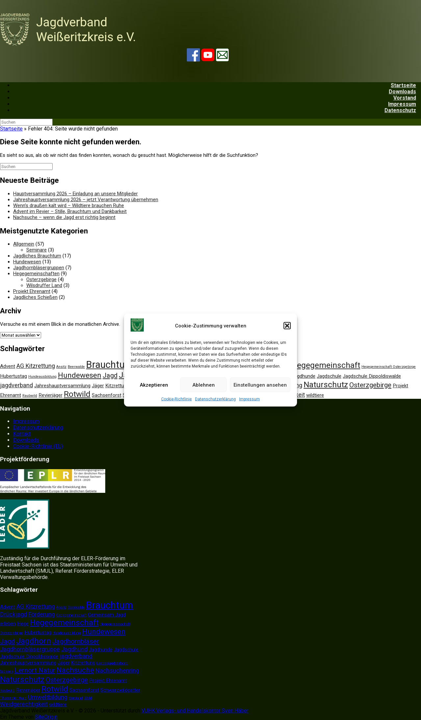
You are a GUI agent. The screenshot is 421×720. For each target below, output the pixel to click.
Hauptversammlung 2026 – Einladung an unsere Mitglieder (75, 194)
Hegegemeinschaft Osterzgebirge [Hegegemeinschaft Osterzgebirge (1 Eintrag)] (388, 367)
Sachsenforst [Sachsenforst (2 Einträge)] (106, 395)
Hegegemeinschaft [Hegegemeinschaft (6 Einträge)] (325, 365)
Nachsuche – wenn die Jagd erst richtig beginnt (64, 217)
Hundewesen (27, 262)
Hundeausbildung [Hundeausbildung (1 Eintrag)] (42, 376)
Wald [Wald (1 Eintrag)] (88, 698)
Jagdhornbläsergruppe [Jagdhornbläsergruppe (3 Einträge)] (30, 649)
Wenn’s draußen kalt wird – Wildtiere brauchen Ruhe (68, 205)
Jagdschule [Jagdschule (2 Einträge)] (329, 376)
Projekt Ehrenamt (31, 291)
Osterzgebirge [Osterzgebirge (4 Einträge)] (370, 385)
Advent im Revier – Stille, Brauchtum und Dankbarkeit (70, 211)
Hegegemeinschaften (36, 273)
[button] (287, 326)
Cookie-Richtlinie (176, 399)
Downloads (26, 440)
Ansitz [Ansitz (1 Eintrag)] (61, 367)
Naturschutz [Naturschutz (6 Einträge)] (326, 384)
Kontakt (22, 434)
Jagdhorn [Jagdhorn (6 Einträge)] (33, 641)
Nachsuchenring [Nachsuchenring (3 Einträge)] (117, 670)
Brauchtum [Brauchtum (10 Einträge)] (109, 364)
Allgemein (23, 244)
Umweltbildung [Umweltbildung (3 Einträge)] (47, 697)
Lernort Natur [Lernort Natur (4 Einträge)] (34, 670)
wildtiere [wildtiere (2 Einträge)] (315, 395)
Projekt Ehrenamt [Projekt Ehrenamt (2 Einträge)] (108, 681)
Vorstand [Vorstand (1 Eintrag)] (76, 698)
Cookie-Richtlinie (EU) (38, 446)
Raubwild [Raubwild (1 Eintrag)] (29, 396)
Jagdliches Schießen (35, 297)
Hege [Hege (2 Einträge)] (23, 624)
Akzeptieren (154, 385)
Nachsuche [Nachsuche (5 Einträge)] (75, 670)
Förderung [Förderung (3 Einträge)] (41, 614)
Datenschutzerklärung (215, 399)
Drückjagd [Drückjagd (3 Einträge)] (13, 614)
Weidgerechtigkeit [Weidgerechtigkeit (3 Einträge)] (24, 704)
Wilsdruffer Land (44, 285)
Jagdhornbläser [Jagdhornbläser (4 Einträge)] (75, 641)
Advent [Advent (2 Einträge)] (7, 366)
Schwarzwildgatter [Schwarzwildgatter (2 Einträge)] (120, 690)
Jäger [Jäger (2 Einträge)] (98, 386)
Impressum (249, 399)
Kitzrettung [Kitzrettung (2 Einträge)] (117, 386)
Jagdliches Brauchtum (37, 256)
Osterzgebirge (41, 279)
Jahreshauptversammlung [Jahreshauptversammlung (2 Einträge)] (62, 386)
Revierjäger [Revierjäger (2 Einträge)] (50, 395)
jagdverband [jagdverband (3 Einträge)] (16, 385)
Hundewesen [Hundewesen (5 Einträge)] (79, 375)
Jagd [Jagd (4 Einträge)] (110, 375)
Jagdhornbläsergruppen (38, 268)
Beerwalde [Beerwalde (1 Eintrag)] (76, 367)
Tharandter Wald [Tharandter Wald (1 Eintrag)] (13, 698)
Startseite (11, 129)
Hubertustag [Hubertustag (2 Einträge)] (13, 376)
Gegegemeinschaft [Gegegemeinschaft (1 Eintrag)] (71, 615)
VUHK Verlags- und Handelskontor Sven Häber (194, 711)
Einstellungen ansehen (260, 385)
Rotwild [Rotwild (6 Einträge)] (77, 394)
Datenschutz (400, 110)
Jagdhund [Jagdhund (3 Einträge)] (74, 649)
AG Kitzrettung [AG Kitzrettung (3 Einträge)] (35, 365)
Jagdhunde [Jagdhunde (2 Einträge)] (303, 376)
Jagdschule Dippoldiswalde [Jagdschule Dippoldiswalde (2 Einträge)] (372, 376)
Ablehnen (203, 385)
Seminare (36, 250)
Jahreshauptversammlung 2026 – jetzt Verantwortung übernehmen (85, 200)
